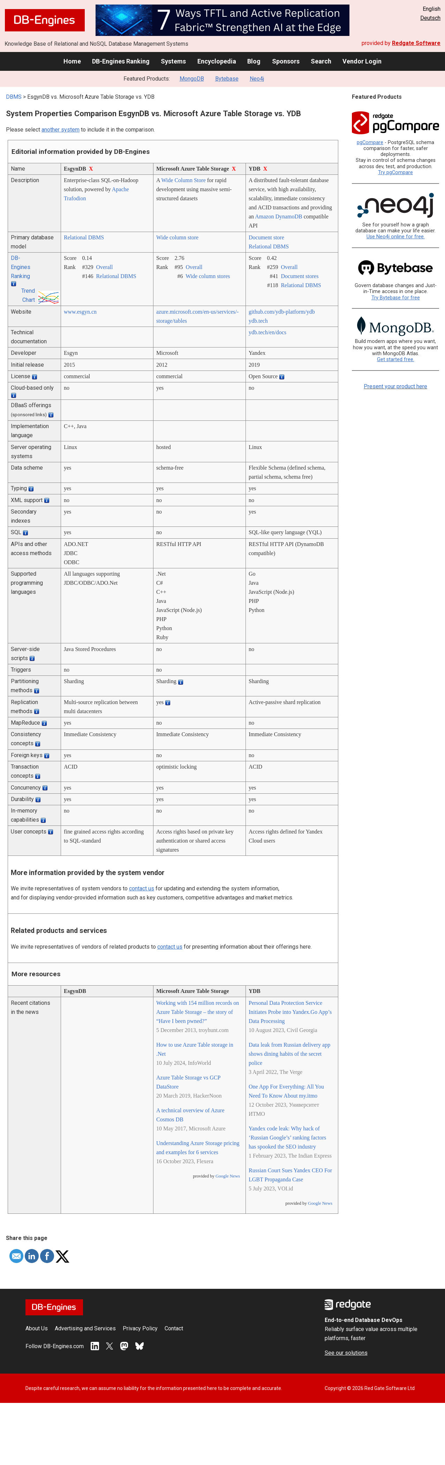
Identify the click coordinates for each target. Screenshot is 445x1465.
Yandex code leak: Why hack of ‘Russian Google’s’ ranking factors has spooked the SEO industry (287, 1138)
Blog (254, 61)
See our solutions (346, 1353)
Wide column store (177, 237)
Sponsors (286, 61)
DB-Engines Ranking (121, 61)
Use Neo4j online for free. (396, 237)
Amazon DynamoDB (278, 216)
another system (61, 129)
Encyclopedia (216, 61)
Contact (174, 1328)
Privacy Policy (140, 1328)
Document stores (299, 276)
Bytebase (227, 78)
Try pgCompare (395, 172)
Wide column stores (208, 276)
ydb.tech (258, 321)
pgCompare (370, 142)
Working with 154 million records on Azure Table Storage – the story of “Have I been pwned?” (197, 1012)
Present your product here (395, 386)
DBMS (14, 97)
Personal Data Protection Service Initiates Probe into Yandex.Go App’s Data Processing (290, 1012)
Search (321, 61)
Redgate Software (416, 43)
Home (72, 61)
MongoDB (192, 78)
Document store (266, 237)
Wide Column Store (183, 180)
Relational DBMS (84, 237)
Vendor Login (362, 61)
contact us (141, 888)
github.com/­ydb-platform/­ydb (282, 312)
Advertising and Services (85, 1328)
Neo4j (257, 78)
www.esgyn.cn (80, 312)
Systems (173, 61)
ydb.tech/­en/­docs (267, 332)
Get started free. (395, 359)
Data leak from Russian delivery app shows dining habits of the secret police (289, 1054)
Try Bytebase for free (395, 298)
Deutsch (430, 18)
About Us (36, 1328)
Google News (228, 1176)
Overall (104, 267)
